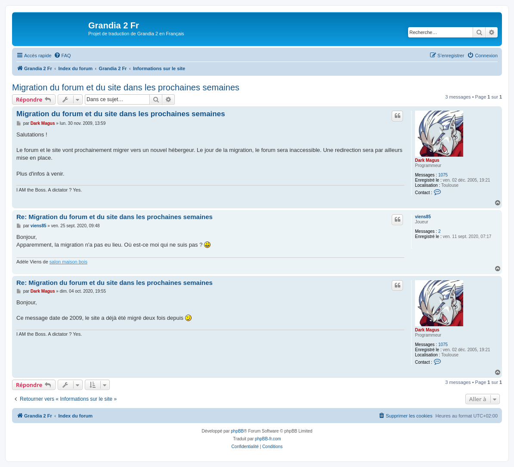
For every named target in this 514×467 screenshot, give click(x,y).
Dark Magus (427, 160)
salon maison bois (68, 261)
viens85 (423, 216)
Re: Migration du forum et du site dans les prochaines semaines (114, 216)
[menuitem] (62, 55)
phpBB (237, 431)
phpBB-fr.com (268, 438)
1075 (443, 175)
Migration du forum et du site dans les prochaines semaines (125, 87)
